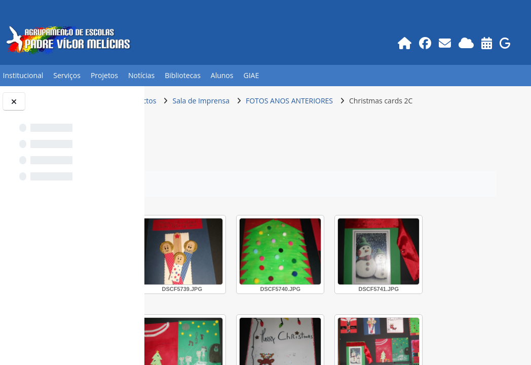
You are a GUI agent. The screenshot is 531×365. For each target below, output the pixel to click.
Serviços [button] (67, 75)
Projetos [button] (104, 75)
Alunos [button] (222, 75)
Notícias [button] (141, 75)
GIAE (251, 75)
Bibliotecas (183, 75)
